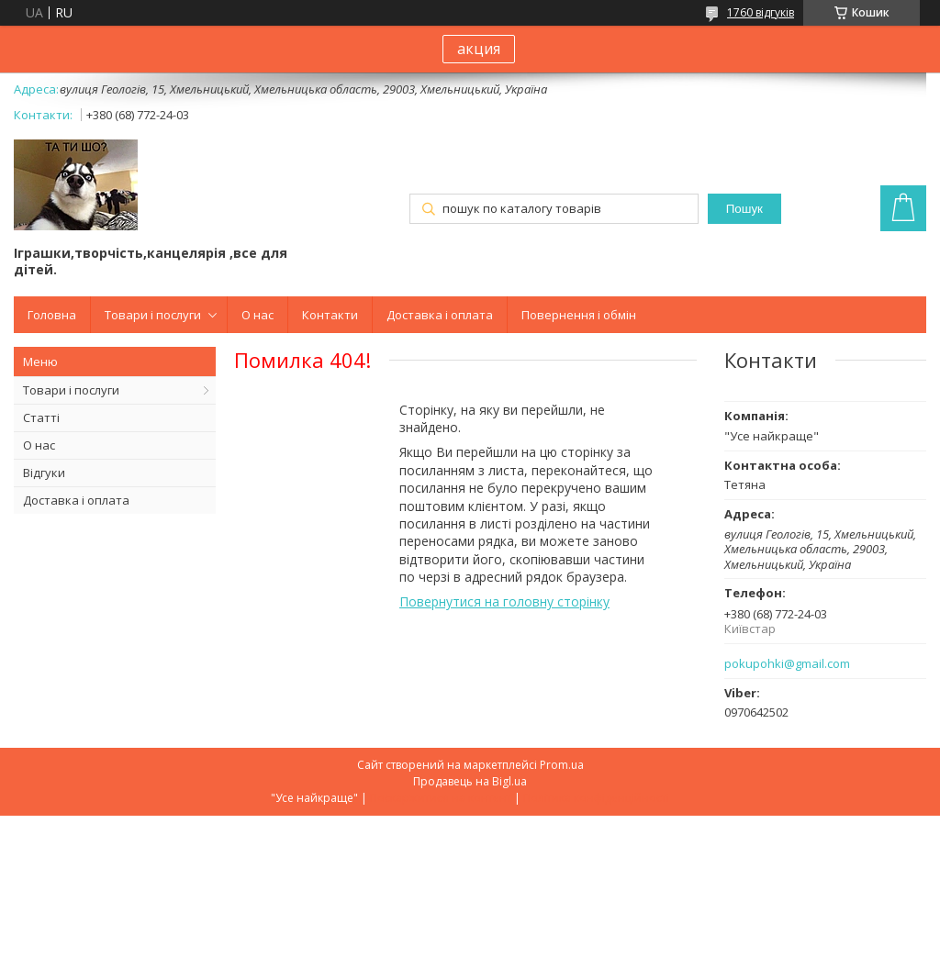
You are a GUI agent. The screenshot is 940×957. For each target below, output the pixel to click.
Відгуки (44, 472)
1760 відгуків (760, 12)
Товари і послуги (153, 314)
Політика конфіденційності (596, 798)
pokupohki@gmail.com (787, 664)
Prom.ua (562, 765)
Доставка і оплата (439, 314)
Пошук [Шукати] (744, 209)
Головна (52, 314)
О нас (257, 314)
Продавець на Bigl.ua (470, 781)
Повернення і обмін (578, 314)
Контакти (330, 314)
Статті (41, 417)
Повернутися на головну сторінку (504, 601)
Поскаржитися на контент (440, 798)
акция (478, 49)
